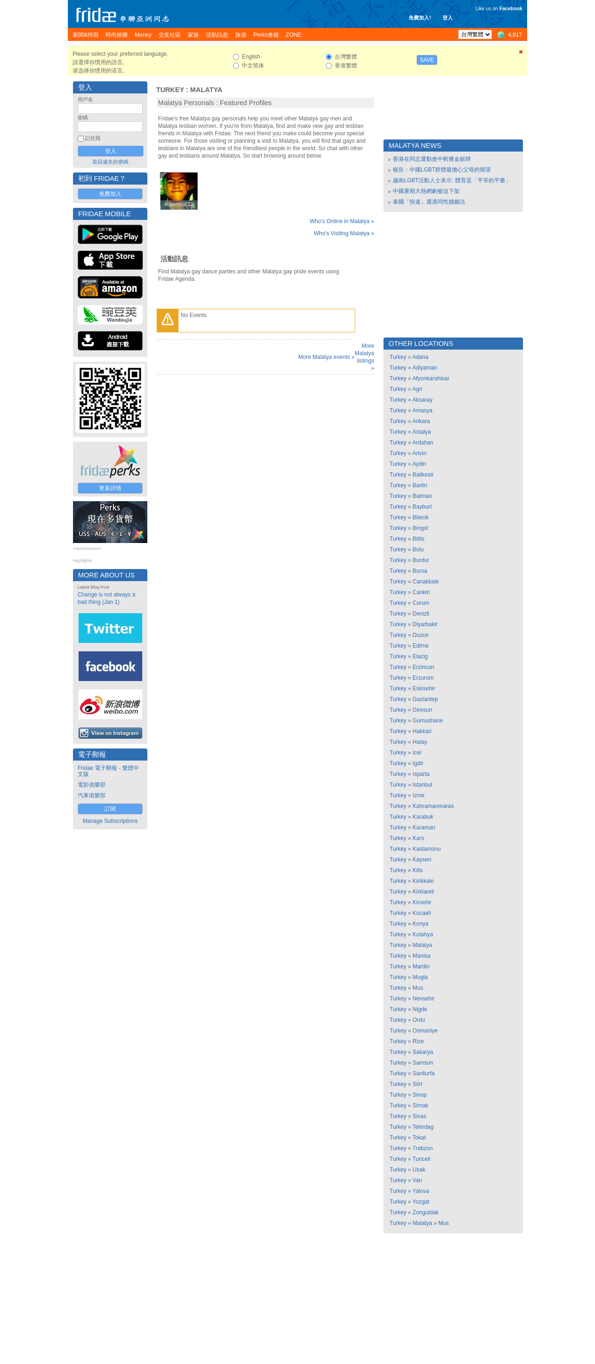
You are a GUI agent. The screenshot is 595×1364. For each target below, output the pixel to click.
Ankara (421, 421)
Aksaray (422, 400)
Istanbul (422, 784)
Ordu (419, 1020)
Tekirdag (422, 1127)
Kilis (418, 870)
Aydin (419, 464)
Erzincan (424, 667)
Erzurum (423, 678)
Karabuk (423, 817)
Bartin (420, 485)
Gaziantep (425, 699)
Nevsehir (424, 998)
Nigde (420, 1009)
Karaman (424, 827)
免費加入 (110, 194)
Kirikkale (423, 881)
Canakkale (426, 581)
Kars (418, 838)
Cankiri (421, 592)
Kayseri (422, 859)
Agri (417, 389)
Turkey (170, 89)
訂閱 (110, 809)
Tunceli (421, 1159)
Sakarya (423, 1052)
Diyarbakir (425, 624)
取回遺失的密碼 (110, 162)
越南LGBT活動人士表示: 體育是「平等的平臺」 (452, 180)
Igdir (418, 763)
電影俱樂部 (92, 784)
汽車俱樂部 (92, 795)
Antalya (421, 432)
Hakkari (422, 731)
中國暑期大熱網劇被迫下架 (426, 191)
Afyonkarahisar (431, 378)
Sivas (419, 1116)
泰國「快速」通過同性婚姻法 (429, 202)
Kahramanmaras (433, 806)
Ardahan (422, 442)
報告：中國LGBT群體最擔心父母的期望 (442, 169)
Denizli (421, 613)
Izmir (419, 795)
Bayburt (422, 506)
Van (417, 1180)
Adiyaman (424, 367)
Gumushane (428, 720)
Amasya (422, 410)
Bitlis (418, 539)
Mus (418, 988)
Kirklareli (423, 891)
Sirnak (421, 1105)
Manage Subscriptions (110, 821)
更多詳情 (110, 488)
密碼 (83, 117)
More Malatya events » (326, 357)
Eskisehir (424, 688)
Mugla (420, 977)
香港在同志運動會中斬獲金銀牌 (432, 159)
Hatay (420, 742)
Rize (418, 1041)
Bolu (418, 549)
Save (427, 60)
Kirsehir (422, 902)
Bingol (420, 528)
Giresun (422, 710)
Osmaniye (425, 1030)
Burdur (421, 560)
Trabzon (422, 1148)
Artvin (419, 453)
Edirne (421, 645)
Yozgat (420, 1201)
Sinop (420, 1095)
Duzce (421, 635)
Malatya (206, 89)
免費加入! (420, 17)
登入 (448, 17)
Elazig (420, 656)
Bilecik (421, 517)
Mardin (421, 966)
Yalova (420, 1191)
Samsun (423, 1062)
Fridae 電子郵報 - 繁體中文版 (108, 771)
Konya (421, 923)
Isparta (421, 774)
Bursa (420, 571)
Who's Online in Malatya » (342, 221)
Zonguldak (426, 1212)
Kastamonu (427, 849)
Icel (417, 752)
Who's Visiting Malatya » (344, 233)
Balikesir (423, 474)
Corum (421, 603)
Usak (419, 1169)
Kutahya (423, 934)
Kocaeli (422, 913)
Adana (420, 357)
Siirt (418, 1084)
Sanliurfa (424, 1073)
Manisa (422, 956)
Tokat (419, 1137)
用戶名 (85, 99)
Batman (422, 496)
